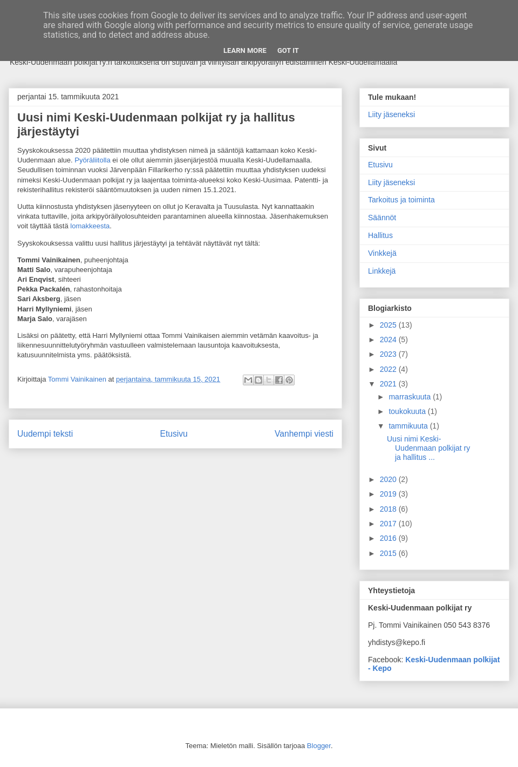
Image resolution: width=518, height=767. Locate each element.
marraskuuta (410, 396)
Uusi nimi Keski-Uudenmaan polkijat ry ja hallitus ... (428, 448)
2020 (389, 479)
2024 (389, 339)
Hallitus (380, 235)
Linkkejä (382, 271)
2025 (389, 325)
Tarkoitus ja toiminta (401, 199)
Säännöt (382, 217)
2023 (389, 354)
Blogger (319, 746)
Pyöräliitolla (92, 160)
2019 (389, 494)
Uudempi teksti (45, 433)
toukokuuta (407, 411)
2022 (389, 369)
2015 (389, 553)
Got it (288, 50)
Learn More (245, 50)
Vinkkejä (382, 253)
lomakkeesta (90, 226)
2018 (389, 509)
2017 (389, 523)
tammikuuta (409, 426)
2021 (389, 383)
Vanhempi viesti (304, 433)
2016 (389, 538)
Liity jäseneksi (391, 114)
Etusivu (174, 433)
